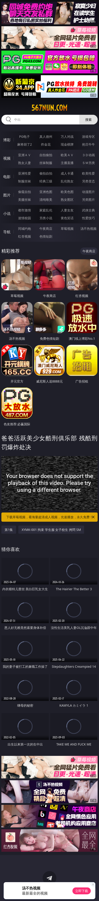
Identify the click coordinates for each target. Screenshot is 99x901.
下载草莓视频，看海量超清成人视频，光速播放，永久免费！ (50, 517)
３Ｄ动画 (88, 155)
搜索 (88, 119)
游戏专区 (88, 136)
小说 (7, 213)
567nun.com (49, 107)
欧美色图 (67, 192)
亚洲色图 (45, 192)
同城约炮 (24, 228)
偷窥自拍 (24, 192)
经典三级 (45, 181)
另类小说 (45, 218)
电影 (7, 176)
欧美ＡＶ (67, 155)
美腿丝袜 (24, 199)
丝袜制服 (45, 163)
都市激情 (24, 210)
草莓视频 (67, 228)
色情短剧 (45, 236)
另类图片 (88, 199)
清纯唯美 (45, 199)
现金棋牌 (67, 144)
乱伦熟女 (67, 181)
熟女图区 (67, 199)
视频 (7, 158)
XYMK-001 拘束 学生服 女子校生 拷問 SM (51, 529)
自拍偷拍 (45, 155)
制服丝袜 (24, 181)
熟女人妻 (24, 163)
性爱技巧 (88, 218)
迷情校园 (24, 218)
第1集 (9, 529)
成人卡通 (67, 173)
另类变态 (88, 181)
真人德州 (45, 136)
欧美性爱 (88, 173)
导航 (7, 231)
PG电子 (24, 136)
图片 (7, 195)
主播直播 (67, 163)
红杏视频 (24, 236)
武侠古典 (88, 210)
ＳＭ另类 (88, 163)
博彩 (7, 139)
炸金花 (46, 144)
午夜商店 (45, 228)
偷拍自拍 (45, 173)
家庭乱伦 (45, 210)
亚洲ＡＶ (24, 155)
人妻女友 (67, 210)
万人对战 (67, 136)
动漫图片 (88, 192)
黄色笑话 (67, 218)
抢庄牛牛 (88, 144)
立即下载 (81, 891)
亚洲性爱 (24, 173)
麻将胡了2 (24, 144)
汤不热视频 (88, 228)
